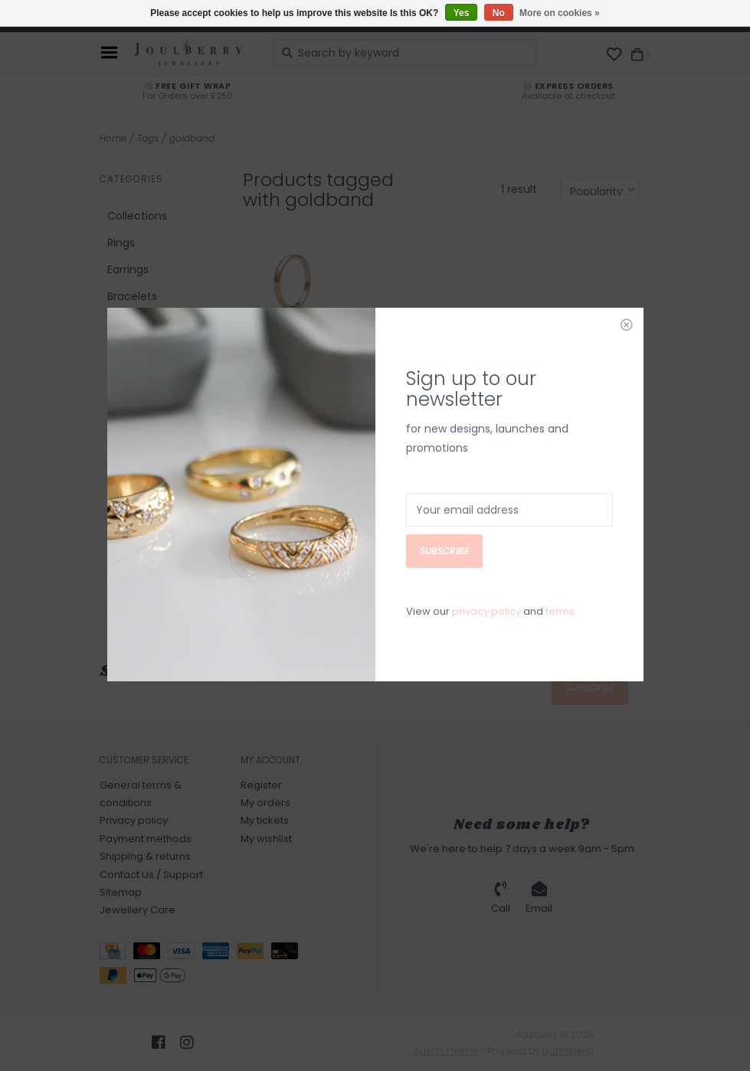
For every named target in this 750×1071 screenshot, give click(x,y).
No (499, 13)
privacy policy (486, 523)
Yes (462, 13)
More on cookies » (559, 13)
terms (560, 523)
